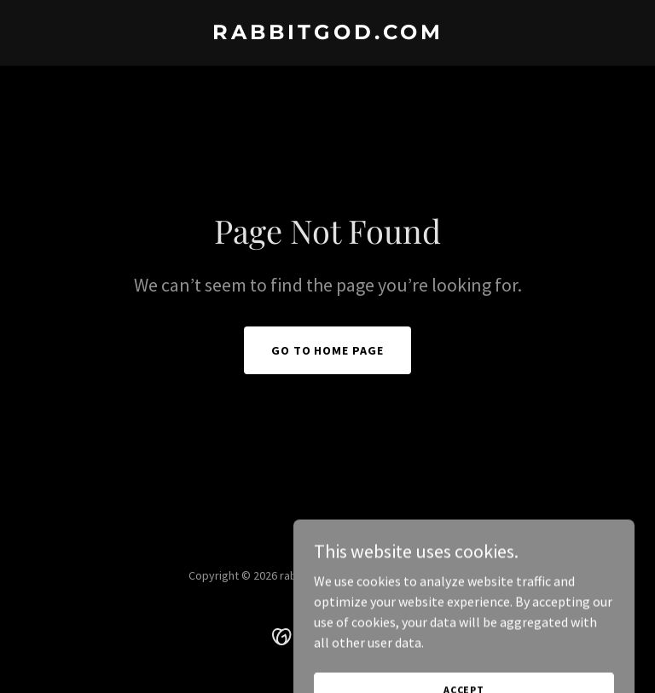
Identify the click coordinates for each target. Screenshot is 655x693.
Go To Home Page (328, 350)
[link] (327, 34)
